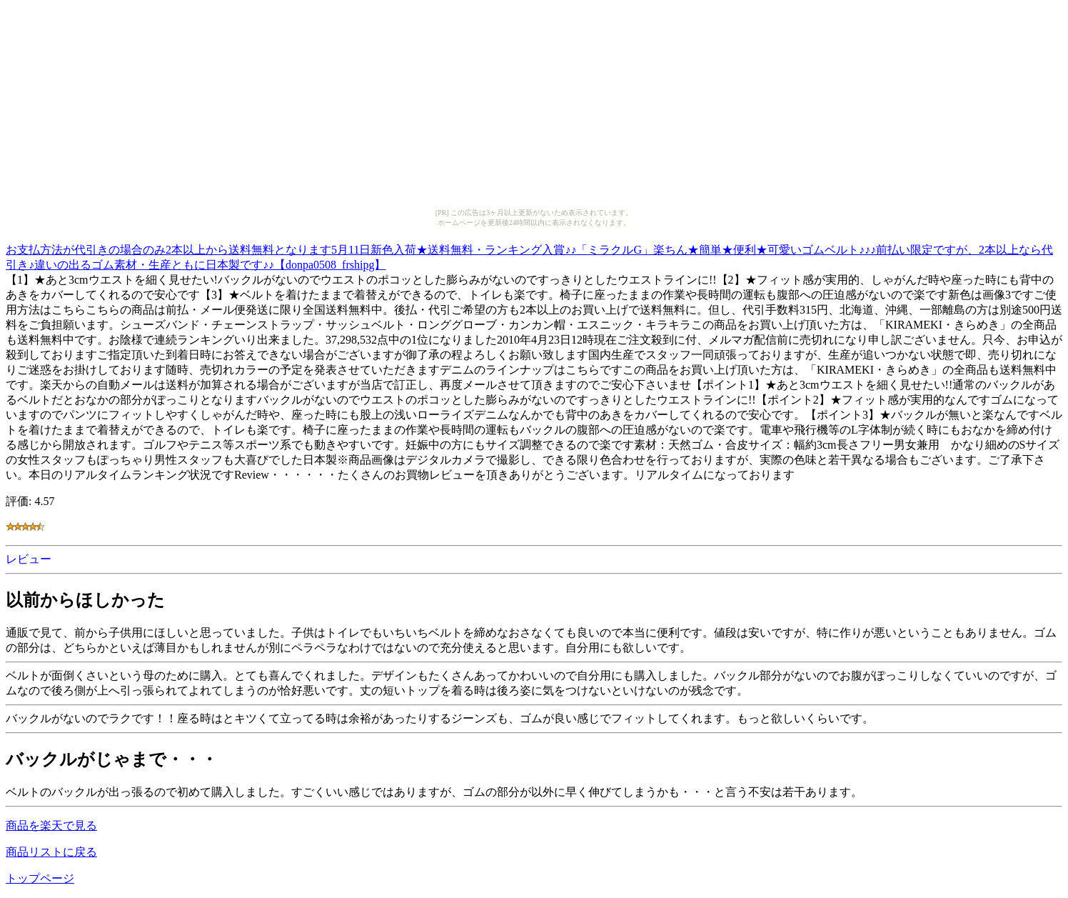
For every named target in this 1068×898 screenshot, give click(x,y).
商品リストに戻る (51, 852)
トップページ (40, 878)
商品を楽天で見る (51, 825)
